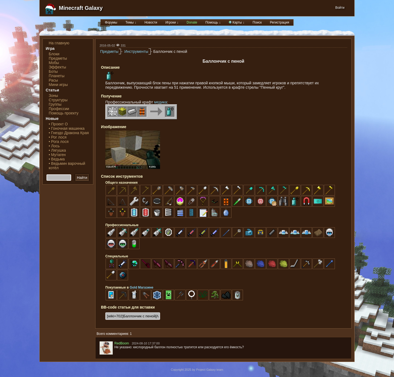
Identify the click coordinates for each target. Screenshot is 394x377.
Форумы (111, 22)
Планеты (57, 76)
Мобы (54, 63)
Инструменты (136, 51)
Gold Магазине (141, 287)
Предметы (58, 58)
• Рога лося (58, 141)
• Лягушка (57, 150)
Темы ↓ (130, 22)
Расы (53, 80)
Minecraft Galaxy (81, 8)
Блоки (54, 54)
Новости (150, 22)
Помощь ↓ (213, 22)
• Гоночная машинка (67, 128)
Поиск (257, 22)
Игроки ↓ (171, 22)
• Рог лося (57, 137)
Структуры (58, 100)
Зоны (53, 95)
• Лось (54, 146)
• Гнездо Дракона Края (69, 133)
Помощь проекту (64, 113)
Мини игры (58, 84)
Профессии (59, 109)
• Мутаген (57, 154)
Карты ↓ (236, 22)
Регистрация (279, 22)
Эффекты (57, 67)
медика (160, 102)
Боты (53, 71)
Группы (55, 104)
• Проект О (58, 124)
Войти (339, 8)
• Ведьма (57, 159)
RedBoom (121, 343)
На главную (59, 43)
